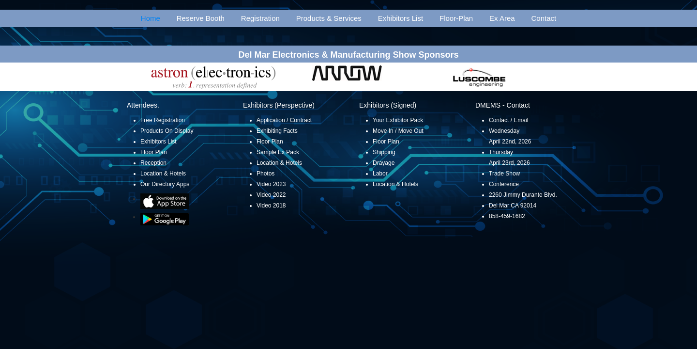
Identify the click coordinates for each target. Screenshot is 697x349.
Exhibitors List (400, 18)
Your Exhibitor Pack (398, 120)
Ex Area (502, 18)
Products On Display (166, 130)
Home (150, 18)
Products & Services (329, 18)
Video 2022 (271, 194)
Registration (260, 18)
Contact (544, 18)
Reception (153, 162)
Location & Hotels (163, 173)
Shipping (384, 152)
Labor (380, 173)
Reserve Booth (201, 18)
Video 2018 (271, 205)
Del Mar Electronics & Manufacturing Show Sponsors (348, 55)
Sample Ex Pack (278, 152)
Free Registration (162, 120)
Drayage (383, 162)
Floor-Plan (456, 18)
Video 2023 (271, 184)
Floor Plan (153, 152)
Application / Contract (284, 120)
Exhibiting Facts (277, 130)
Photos (265, 173)
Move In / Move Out (398, 130)
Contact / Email (508, 120)
